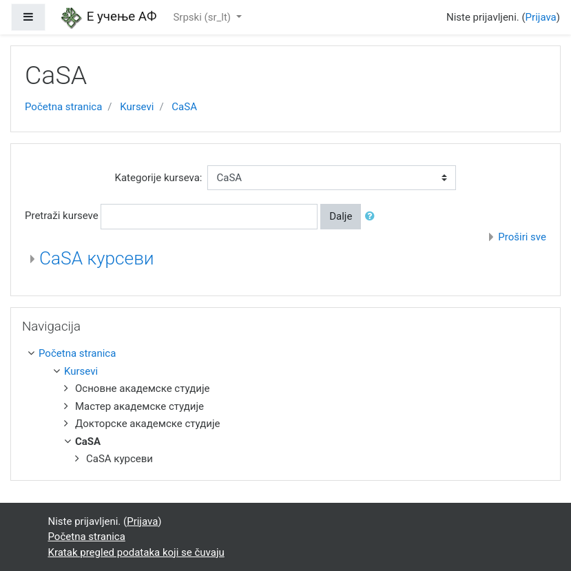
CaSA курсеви (96, 258)
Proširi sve (522, 237)
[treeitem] (288, 354)
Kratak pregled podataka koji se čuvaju (136, 552)
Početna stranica (63, 107)
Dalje (340, 216)
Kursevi (137, 107)
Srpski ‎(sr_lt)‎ (203, 17)
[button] (373, 216)
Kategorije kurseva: (159, 178)
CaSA (184, 107)
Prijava (541, 17)
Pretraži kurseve (61, 215)
